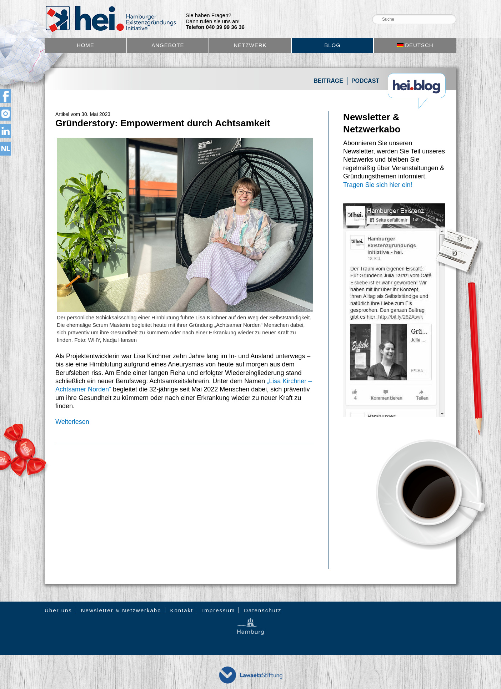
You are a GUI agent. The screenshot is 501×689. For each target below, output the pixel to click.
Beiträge (328, 81)
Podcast (365, 81)
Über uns (58, 610)
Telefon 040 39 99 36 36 (215, 27)
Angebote (167, 45)
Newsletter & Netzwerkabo (121, 610)
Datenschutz (262, 610)
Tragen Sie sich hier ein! (377, 184)
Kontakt (181, 610)
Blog (332, 45)
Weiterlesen (72, 421)
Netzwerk (250, 45)
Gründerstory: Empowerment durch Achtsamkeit (162, 123)
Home (85, 45)
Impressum (218, 610)
